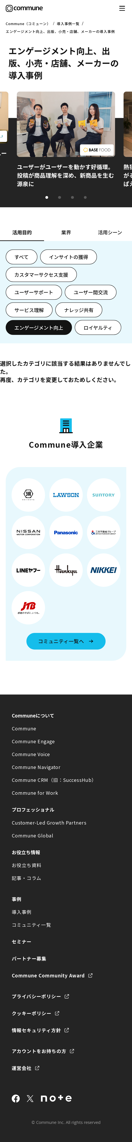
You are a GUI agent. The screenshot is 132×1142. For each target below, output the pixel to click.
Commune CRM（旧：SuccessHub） (54, 779)
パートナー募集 (29, 958)
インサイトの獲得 (68, 256)
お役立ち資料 (27, 865)
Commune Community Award (48, 975)
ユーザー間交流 (91, 292)
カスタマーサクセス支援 (41, 274)
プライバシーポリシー (36, 996)
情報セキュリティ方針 (36, 1030)
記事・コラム (26, 878)
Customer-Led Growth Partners (49, 822)
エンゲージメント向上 (38, 327)
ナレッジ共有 (78, 310)
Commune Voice (31, 754)
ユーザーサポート (33, 292)
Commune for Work (35, 792)
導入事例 (22, 911)
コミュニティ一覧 (31, 924)
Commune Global (32, 835)
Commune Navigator (36, 767)
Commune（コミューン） (28, 23)
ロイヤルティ (98, 327)
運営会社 (22, 1068)
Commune (24, 728)
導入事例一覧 (68, 23)
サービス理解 (29, 310)
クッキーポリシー (32, 1013)
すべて (21, 256)
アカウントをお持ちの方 (39, 1051)
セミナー (22, 941)
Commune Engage (33, 741)
